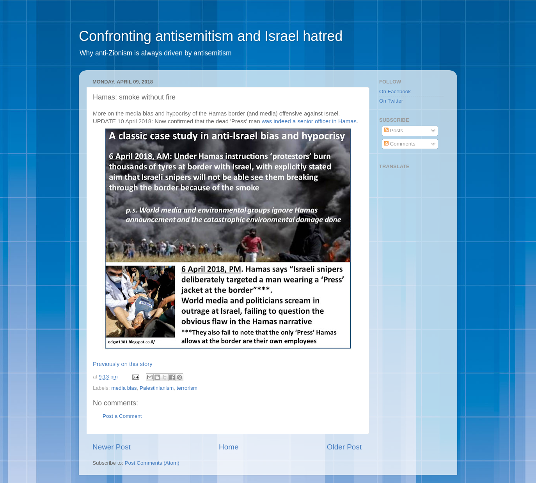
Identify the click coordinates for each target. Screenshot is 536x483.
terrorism (187, 388)
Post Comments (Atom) (152, 463)
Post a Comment (122, 416)
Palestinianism (157, 388)
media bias (124, 388)
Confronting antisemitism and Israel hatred (211, 36)
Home (228, 447)
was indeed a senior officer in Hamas (309, 121)
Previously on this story (123, 364)
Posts (393, 130)
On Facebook (395, 91)
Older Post (344, 447)
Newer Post (111, 447)
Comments (399, 144)
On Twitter (391, 101)
